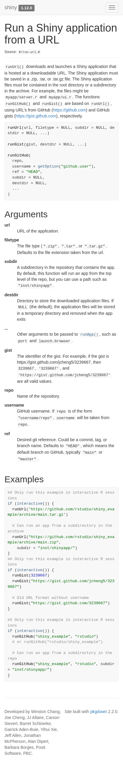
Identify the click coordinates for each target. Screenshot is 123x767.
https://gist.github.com (35, 116)
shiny (10, 7)
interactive (30, 503)
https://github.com (69, 110)
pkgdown (98, 711)
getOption (48, 166)
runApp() (89, 335)
